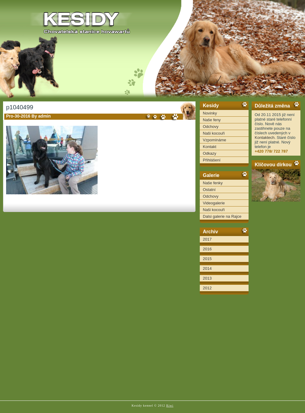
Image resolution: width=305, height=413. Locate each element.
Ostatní (209, 189)
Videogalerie (214, 203)
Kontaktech (264, 137)
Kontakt (209, 146)
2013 (207, 278)
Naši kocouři (214, 133)
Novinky (210, 113)
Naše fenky (213, 183)
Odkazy (209, 153)
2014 (207, 268)
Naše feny (212, 120)
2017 (207, 239)
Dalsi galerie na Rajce (222, 216)
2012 (207, 288)
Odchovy (210, 126)
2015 (207, 258)
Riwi (169, 405)
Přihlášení (212, 160)
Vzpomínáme (214, 140)
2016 (207, 249)
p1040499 (19, 107)
